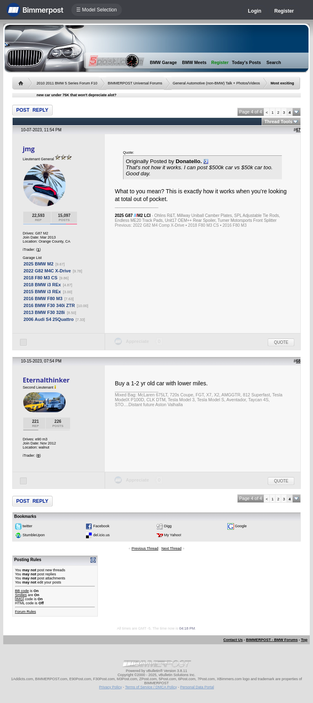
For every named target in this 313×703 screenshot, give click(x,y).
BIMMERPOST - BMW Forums (272, 640)
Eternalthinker (46, 380)
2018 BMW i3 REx (42, 284)
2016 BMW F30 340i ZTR (49, 305)
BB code (22, 591)
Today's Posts (246, 62)
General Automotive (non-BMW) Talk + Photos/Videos (216, 83)
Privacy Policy (110, 687)
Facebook (101, 526)
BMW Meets (194, 62)
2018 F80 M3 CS (40, 277)
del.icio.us (101, 535)
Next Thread (171, 548)
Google (241, 526)
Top (304, 640)
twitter (27, 526)
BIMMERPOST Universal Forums (135, 83)
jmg (29, 148)
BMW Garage (163, 62)
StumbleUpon (33, 535)
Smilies (21, 595)
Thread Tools (278, 121)
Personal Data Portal (197, 687)
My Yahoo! (172, 535)
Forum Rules (25, 612)
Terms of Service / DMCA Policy (151, 687)
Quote (281, 342)
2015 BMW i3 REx (42, 291)
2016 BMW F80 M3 (43, 298)
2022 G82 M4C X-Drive (47, 270)
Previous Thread (145, 548)
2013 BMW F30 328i (44, 312)
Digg (168, 526)
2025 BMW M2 (38, 263)
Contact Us (233, 640)
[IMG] (19, 599)
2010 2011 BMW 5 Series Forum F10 (67, 83)
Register (284, 11)
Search (274, 62)
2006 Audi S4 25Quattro (49, 319)
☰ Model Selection (96, 10)
